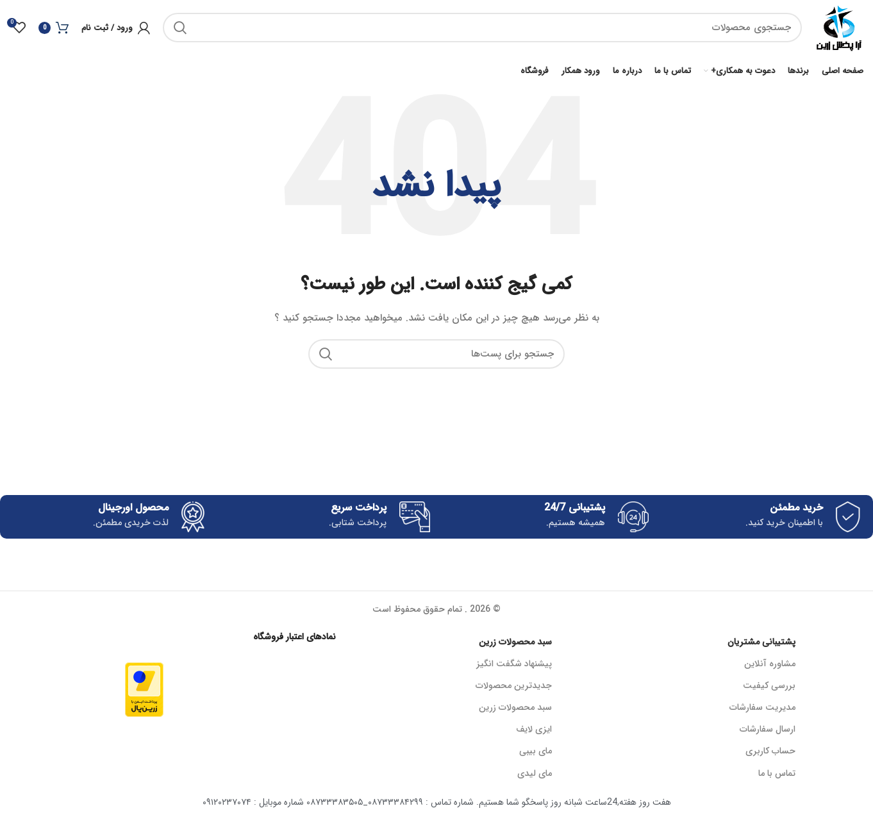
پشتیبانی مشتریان (761, 644)
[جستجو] (481, 29)
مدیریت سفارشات (762, 710)
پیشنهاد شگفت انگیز (514, 666)
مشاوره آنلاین (769, 666)
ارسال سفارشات (767, 732)
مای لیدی (534, 775)
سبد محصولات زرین (515, 644)
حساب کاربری (770, 753)
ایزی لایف (534, 732)
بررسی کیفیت (769, 688)
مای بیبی (535, 753)
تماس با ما (776, 775)
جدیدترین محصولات (514, 688)
